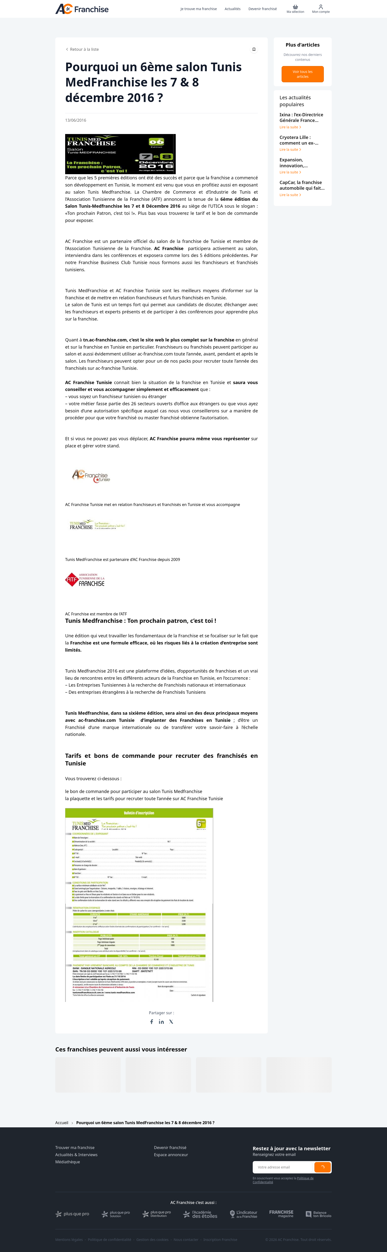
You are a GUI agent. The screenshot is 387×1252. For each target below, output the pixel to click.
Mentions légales (69, 1239)
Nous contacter (186, 1239)
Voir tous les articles (302, 74)
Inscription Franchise (220, 1239)
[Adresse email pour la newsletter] (283, 1167)
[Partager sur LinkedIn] (161, 1022)
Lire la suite (291, 127)
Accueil (61, 1122)
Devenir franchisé (170, 1147)
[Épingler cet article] (254, 49)
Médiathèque (67, 1162)
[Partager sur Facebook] (151, 1022)
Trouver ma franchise (75, 1147)
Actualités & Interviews (76, 1154)
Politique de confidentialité (109, 1239)
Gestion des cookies (152, 1239)
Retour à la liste (82, 49)
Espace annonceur (171, 1154)
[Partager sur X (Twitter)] (171, 1022)
